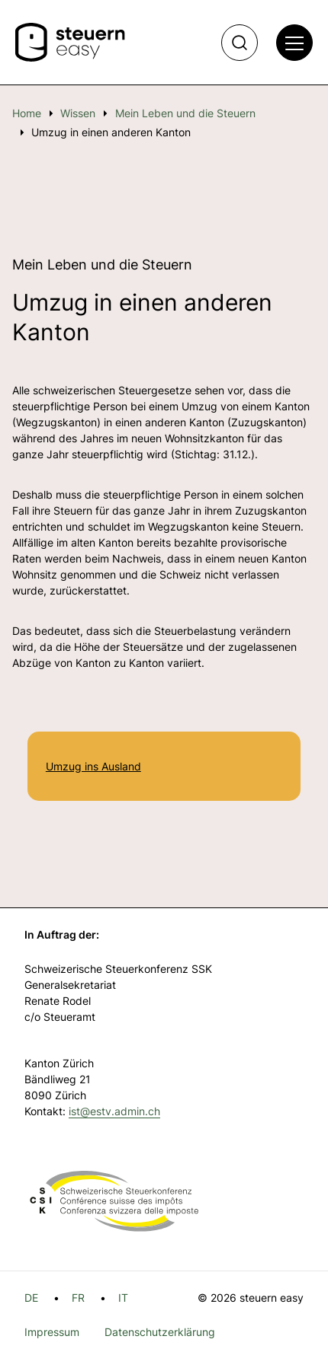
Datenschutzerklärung (160, 1331)
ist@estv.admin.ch (114, 1111)
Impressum (51, 1331)
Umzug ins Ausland (93, 766)
